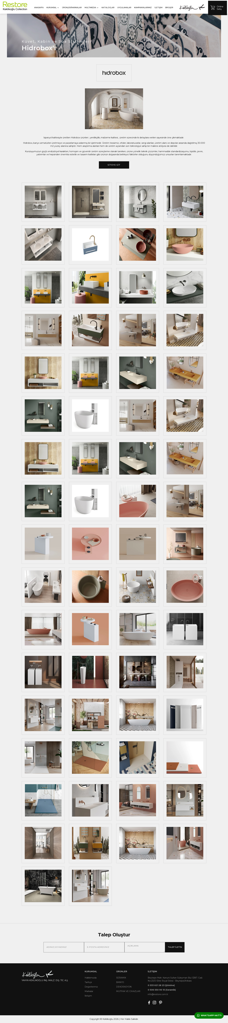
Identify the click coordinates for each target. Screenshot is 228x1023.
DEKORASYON (124, 986)
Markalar (89, 991)
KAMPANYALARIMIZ (143, 7)
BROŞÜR (169, 7)
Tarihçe (88, 982)
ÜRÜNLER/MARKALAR (72, 7)
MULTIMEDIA (92, 7)
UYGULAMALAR (124, 7)
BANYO (120, 982)
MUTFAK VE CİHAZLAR (128, 991)
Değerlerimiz (91, 986)
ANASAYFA (39, 7)
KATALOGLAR (108, 7)
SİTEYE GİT (114, 165)
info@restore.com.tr (158, 994)
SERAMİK (121, 977)
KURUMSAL (53, 7)
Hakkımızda (91, 977)
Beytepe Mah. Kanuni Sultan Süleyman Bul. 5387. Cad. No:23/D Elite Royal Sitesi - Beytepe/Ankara (175, 979)
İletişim (88, 995)
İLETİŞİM (158, 7)
